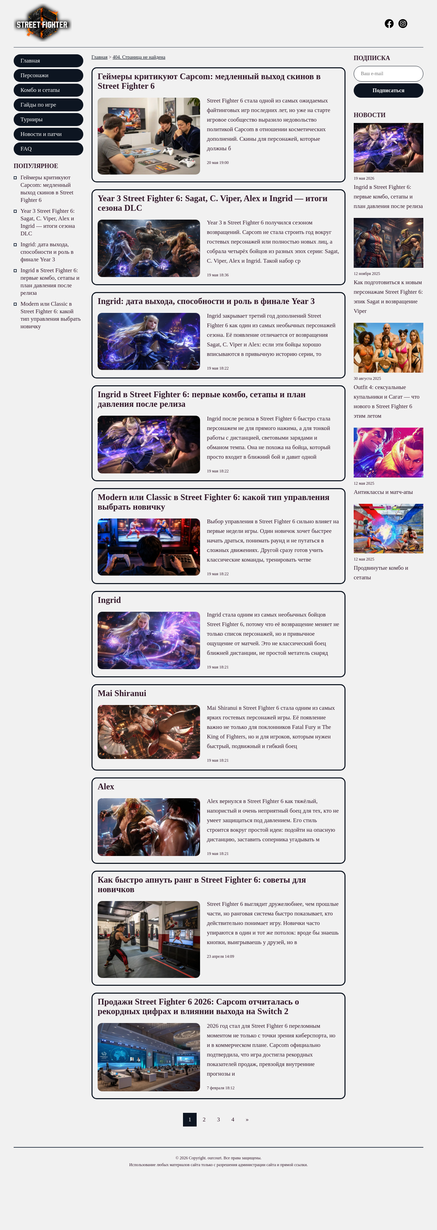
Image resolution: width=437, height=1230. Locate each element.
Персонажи (34, 75)
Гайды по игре (38, 104)
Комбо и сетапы (40, 90)
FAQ (26, 149)
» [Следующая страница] (247, 1119)
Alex (106, 786)
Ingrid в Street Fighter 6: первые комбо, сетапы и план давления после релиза (50, 281)
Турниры (31, 119)
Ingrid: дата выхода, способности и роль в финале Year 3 (46, 252)
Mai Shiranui (122, 693)
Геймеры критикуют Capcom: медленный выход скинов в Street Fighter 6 (46, 188)
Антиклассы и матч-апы (383, 492)
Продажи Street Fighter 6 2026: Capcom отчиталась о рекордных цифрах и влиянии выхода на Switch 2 (198, 1006)
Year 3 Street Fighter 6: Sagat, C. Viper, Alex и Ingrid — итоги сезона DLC (47, 222)
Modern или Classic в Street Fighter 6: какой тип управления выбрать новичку (50, 315)
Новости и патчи (41, 134)
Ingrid (109, 600)
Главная (30, 60)
